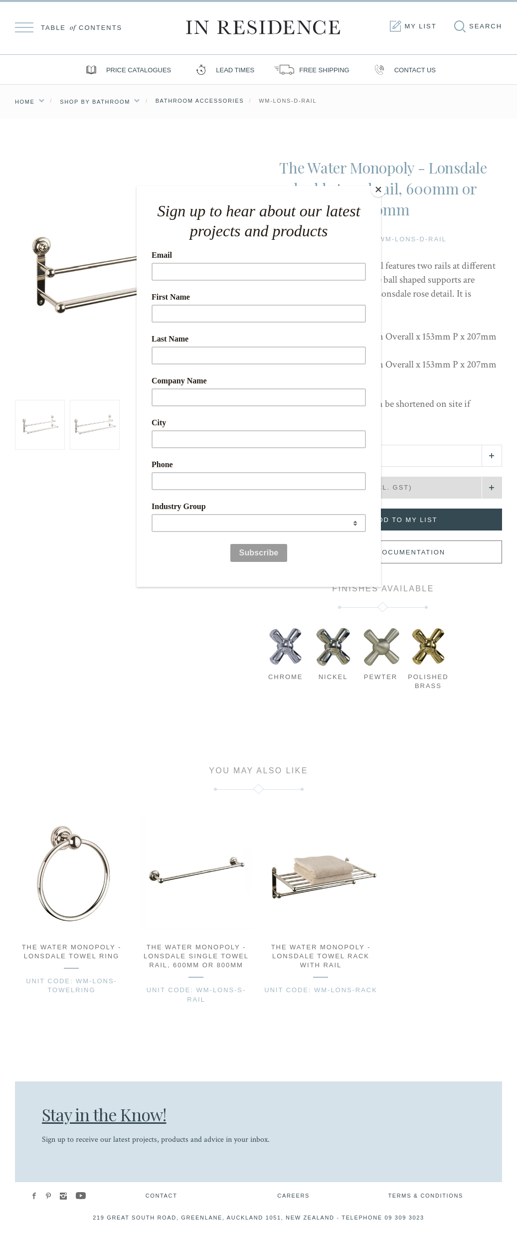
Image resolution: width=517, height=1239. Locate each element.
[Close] (378, 188)
